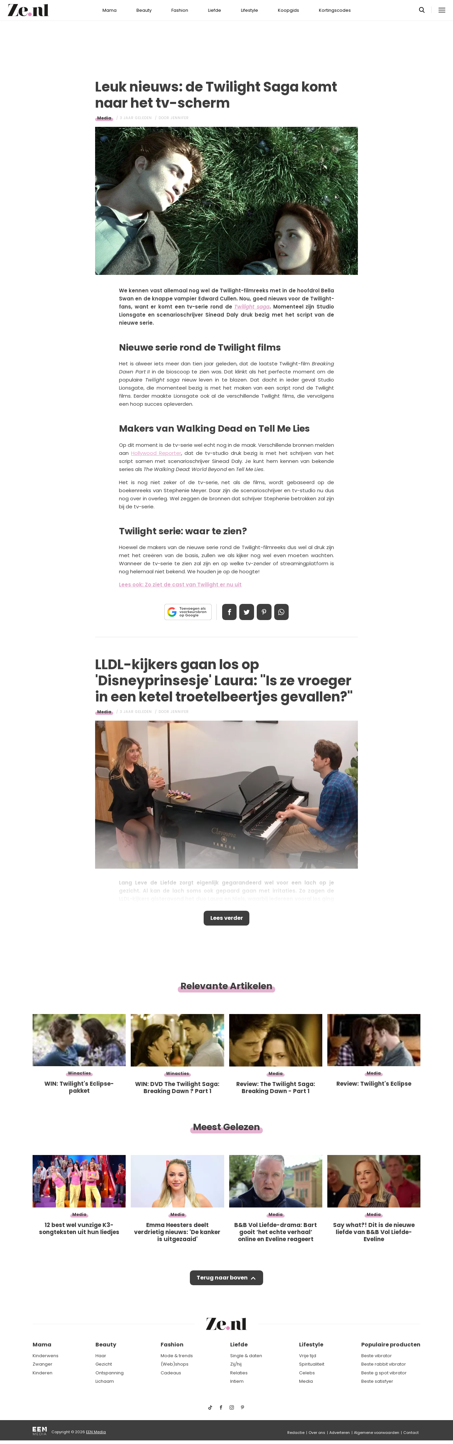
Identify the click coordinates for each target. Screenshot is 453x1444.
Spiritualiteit (311, 1364)
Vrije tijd (307, 1355)
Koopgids (288, 10)
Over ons (316, 1432)
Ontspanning (109, 1373)
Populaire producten (390, 1344)
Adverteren (339, 1432)
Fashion (179, 10)
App (284, 612)
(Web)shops (175, 1364)
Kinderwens (45, 1355)
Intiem (237, 1381)
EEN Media (96, 1432)
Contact (411, 1432)
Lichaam (104, 1381)
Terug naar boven (222, 1280)
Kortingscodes (335, 10)
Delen (227, 612)
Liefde (214, 10)
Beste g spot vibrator (384, 1373)
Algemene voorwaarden (376, 1432)
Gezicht (103, 1364)
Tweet (246, 612)
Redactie (295, 1432)
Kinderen (42, 1373)
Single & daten (246, 1355)
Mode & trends (177, 1355)
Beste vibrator (376, 1355)
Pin (265, 612)
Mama (109, 10)
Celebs (307, 1373)
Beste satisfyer (377, 1381)
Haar (100, 1355)
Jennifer (180, 117)
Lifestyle (249, 10)
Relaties (239, 1373)
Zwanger (42, 1364)
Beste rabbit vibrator (383, 1364)
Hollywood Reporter (156, 453)
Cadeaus (171, 1373)
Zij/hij (236, 1364)
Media (104, 118)
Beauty (144, 10)
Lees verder (227, 919)
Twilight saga (252, 306)
